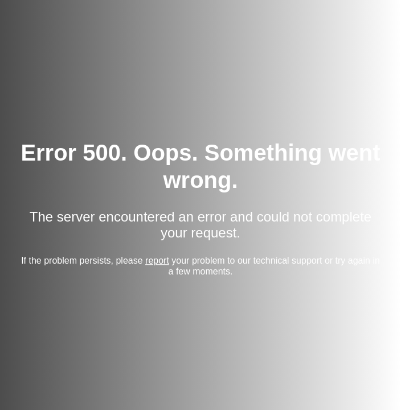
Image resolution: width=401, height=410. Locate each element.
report (157, 260)
